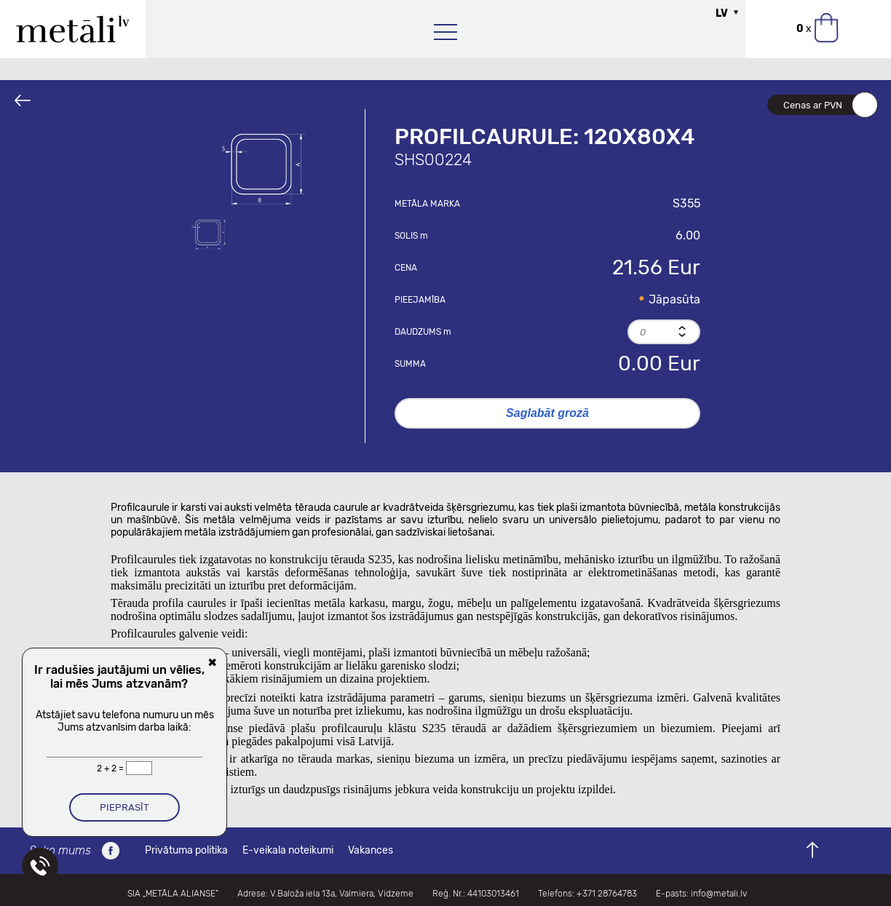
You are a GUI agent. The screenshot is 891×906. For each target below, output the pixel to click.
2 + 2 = (111, 768)
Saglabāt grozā (547, 413)
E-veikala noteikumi (287, 850)
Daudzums (423, 332)
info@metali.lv (719, 894)
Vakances (370, 850)
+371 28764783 (607, 894)
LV (722, 13)
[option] (263, 167)
